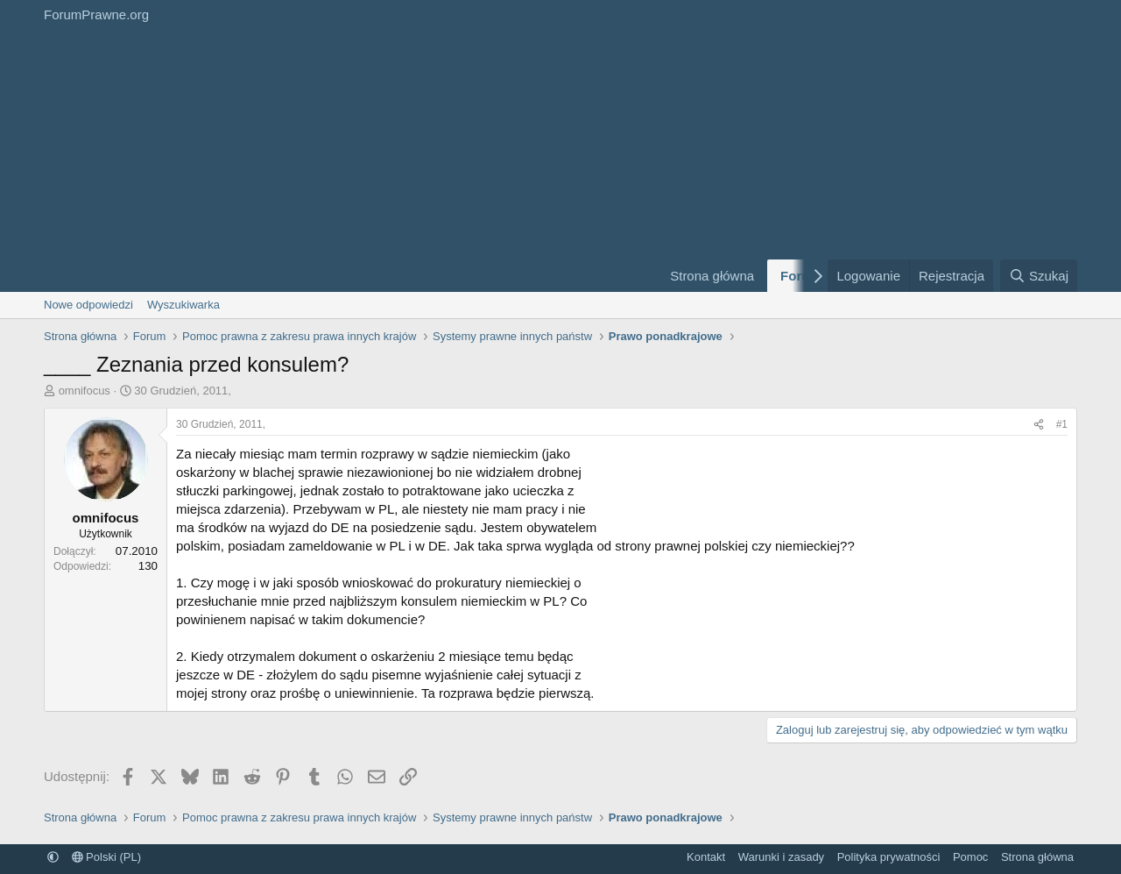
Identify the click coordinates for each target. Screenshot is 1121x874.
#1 (1062, 424)
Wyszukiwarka (183, 304)
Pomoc (970, 856)
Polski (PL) (106, 856)
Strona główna (712, 275)
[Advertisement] (341, 160)
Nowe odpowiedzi (88, 304)
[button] (53, 857)
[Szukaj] (1038, 275)
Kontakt (706, 856)
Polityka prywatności (889, 856)
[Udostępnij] (1038, 425)
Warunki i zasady (781, 856)
